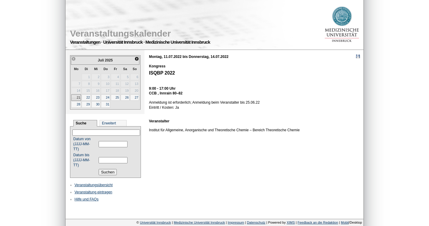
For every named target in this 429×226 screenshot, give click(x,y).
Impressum (236, 222)
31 (107, 104)
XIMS (291, 222)
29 (88, 104)
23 (98, 97)
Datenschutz (256, 222)
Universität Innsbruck (155, 222)
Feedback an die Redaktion (318, 222)
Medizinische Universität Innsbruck (199, 222)
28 (78, 104)
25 (117, 97)
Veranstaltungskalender (120, 33)
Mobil (345, 222)
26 (127, 97)
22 (88, 97)
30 (98, 104)
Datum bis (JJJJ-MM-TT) (81, 160)
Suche (81, 123)
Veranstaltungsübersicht (93, 185)
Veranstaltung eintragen (93, 192)
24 (107, 97)
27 (136, 97)
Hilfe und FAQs (86, 199)
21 (78, 97)
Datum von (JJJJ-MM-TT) (82, 144)
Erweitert (109, 123)
